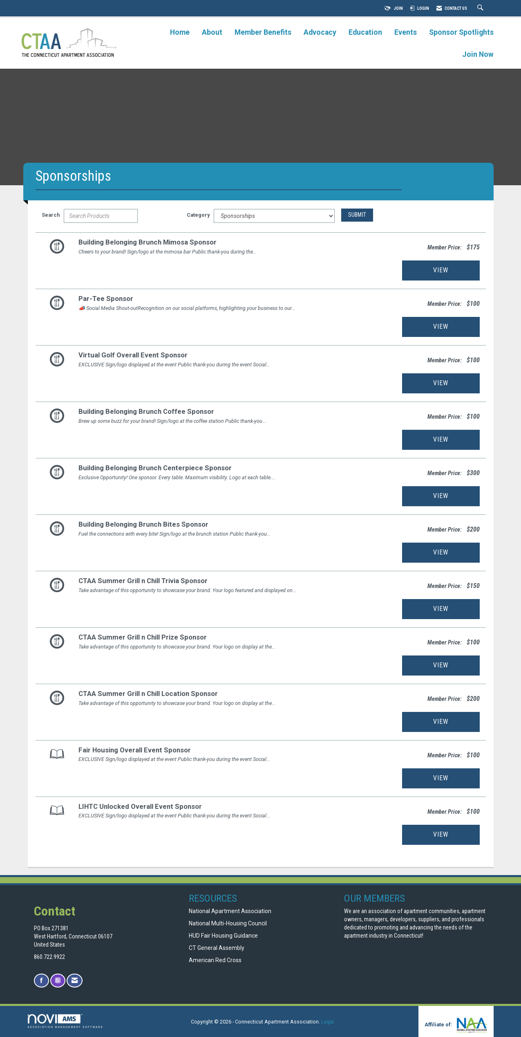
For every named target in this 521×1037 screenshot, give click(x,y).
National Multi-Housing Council (228, 923)
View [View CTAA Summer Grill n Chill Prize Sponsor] (440, 665)
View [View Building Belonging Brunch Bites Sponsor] (440, 552)
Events (405, 32)
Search (51, 215)
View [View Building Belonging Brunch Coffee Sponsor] (440, 439)
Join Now (478, 54)
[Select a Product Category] (274, 216)
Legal (327, 1022)
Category (198, 215)
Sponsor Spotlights (461, 32)
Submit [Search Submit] (357, 214)
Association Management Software (65, 1021)
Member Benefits (263, 32)
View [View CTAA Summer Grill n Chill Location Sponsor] (440, 721)
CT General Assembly (216, 948)
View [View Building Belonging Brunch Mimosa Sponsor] (440, 270)
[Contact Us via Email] (75, 981)
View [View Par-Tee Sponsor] (440, 326)
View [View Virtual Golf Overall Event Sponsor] (440, 383)
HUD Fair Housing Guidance (223, 935)
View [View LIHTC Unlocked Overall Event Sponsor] (440, 834)
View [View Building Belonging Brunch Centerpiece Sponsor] (440, 496)
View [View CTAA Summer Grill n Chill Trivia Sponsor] (440, 609)
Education (365, 32)
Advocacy (320, 32)
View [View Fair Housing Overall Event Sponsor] (440, 778)
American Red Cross (216, 960)
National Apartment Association (230, 911)
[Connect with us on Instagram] (57, 981)
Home (180, 32)
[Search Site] (481, 8)
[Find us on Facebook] (41, 981)
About (212, 32)
